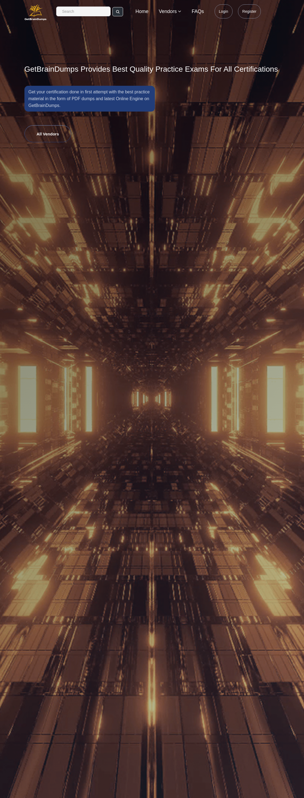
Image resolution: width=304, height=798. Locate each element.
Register (249, 11)
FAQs (198, 11)
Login (223, 11)
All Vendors (48, 134)
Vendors (170, 11)
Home (141, 11)
